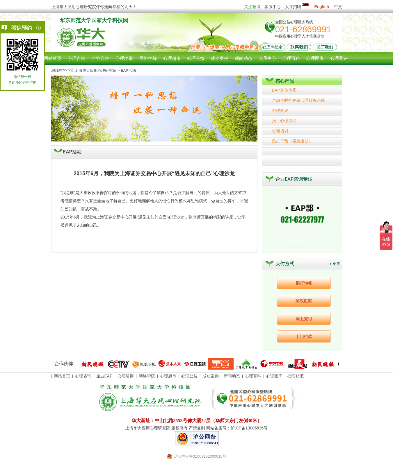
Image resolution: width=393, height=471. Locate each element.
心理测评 (280, 110)
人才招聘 (297, 6)
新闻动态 (232, 376)
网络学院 (147, 376)
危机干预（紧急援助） (292, 141)
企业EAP (104, 376)
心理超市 (168, 376)
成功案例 (210, 376)
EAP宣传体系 (284, 90)
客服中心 (272, 6)
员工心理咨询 (284, 120)
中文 (338, 6)
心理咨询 (76, 58)
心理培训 (280, 130)
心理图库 (274, 376)
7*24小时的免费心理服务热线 (298, 100)
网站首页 (52, 58)
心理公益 (189, 376)
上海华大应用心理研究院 (95, 70)
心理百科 (253, 376)
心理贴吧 (295, 376)
